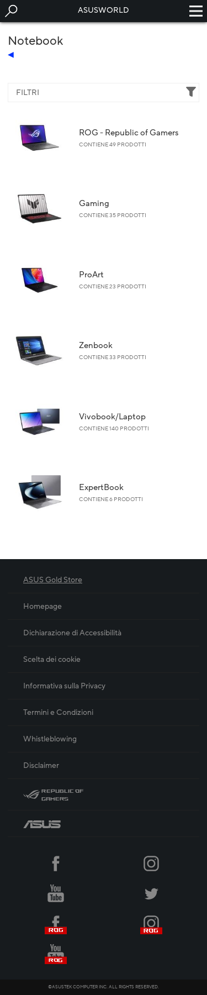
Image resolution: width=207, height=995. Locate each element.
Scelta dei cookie (52, 659)
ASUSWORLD (103, 10)
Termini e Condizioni (58, 712)
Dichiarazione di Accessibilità (72, 633)
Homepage (42, 606)
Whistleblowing (50, 739)
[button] (11, 11)
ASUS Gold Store (52, 580)
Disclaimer (41, 765)
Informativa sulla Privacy (64, 686)
